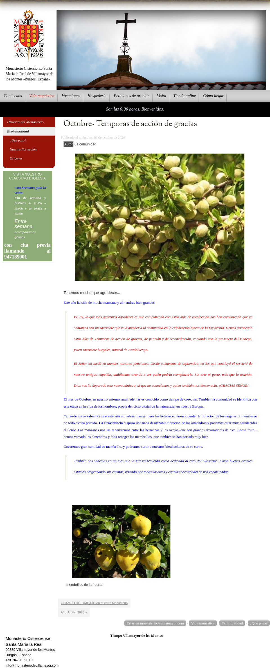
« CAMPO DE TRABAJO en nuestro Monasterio (94, 603)
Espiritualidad (18, 131)
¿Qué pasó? (18, 140)
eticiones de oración (132, 95)
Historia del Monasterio (25, 122)
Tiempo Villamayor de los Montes (136, 635)
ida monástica (42, 95)
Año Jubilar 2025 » (74, 612)
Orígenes (16, 158)
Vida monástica (202, 623)
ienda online (185, 95)
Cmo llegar (213, 95)
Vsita (161, 95)
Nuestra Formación (23, 149)
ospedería (97, 95)
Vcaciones (71, 95)
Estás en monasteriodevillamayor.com (155, 623)
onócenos (13, 95)
